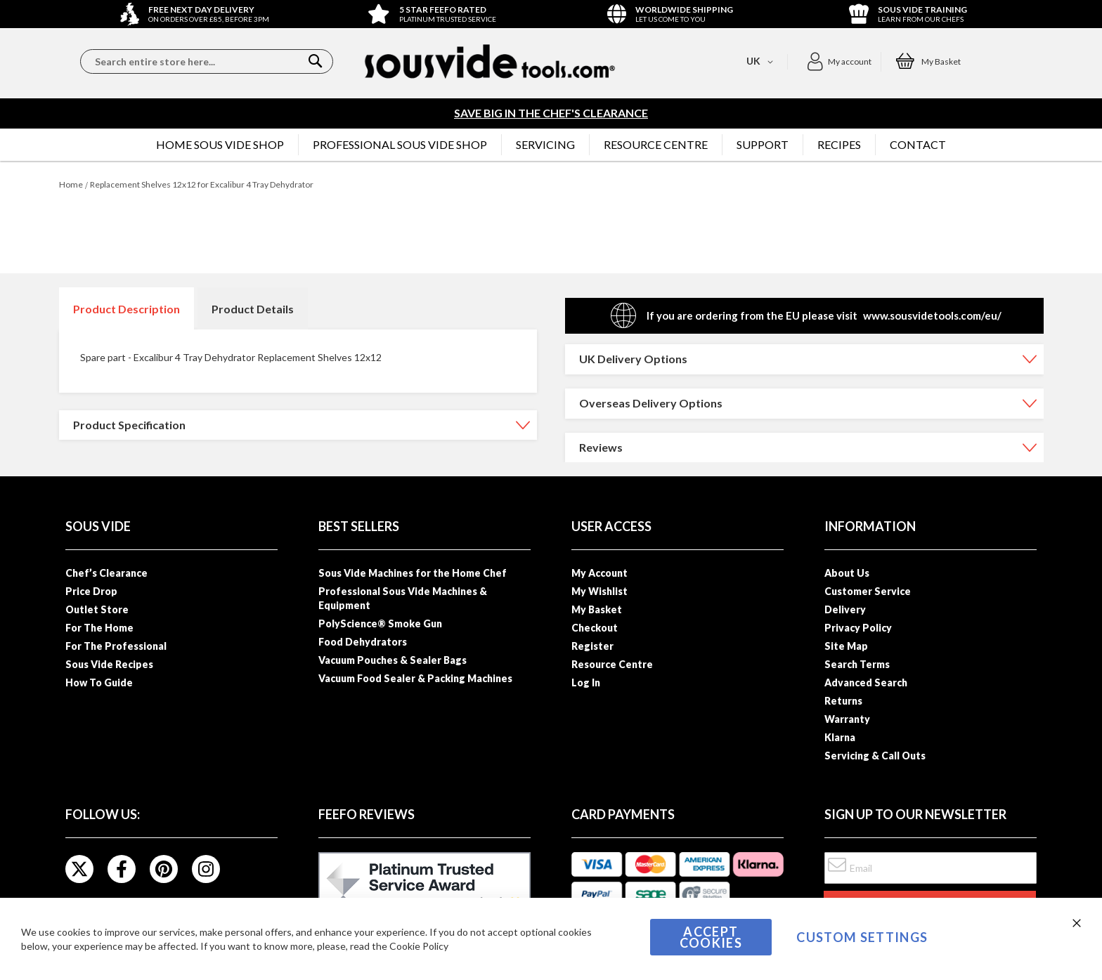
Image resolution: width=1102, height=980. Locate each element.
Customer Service (867, 591)
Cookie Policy (418, 946)
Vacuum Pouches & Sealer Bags (392, 660)
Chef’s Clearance (106, 573)
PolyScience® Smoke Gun (380, 623)
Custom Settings (862, 937)
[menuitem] (220, 144)
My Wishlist (599, 591)
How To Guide (99, 682)
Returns (843, 701)
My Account (599, 573)
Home (71, 184)
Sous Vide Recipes (109, 664)
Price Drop (91, 591)
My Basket (596, 609)
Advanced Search (865, 682)
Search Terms (857, 664)
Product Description (126, 308)
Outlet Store (97, 609)
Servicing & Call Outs (875, 756)
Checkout (594, 628)
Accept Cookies (711, 937)
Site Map (846, 646)
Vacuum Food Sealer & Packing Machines (415, 678)
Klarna (839, 737)
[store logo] (489, 61)
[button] (838, 62)
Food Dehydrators (362, 642)
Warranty (847, 719)
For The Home (99, 628)
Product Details (253, 308)
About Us (846, 573)
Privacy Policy (858, 628)
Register (592, 646)
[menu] (551, 145)
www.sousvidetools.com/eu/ (932, 315)
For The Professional (116, 646)
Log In (585, 682)
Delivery (845, 609)
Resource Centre (612, 664)
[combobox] (206, 61)
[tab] (126, 308)
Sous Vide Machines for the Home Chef (412, 573)
